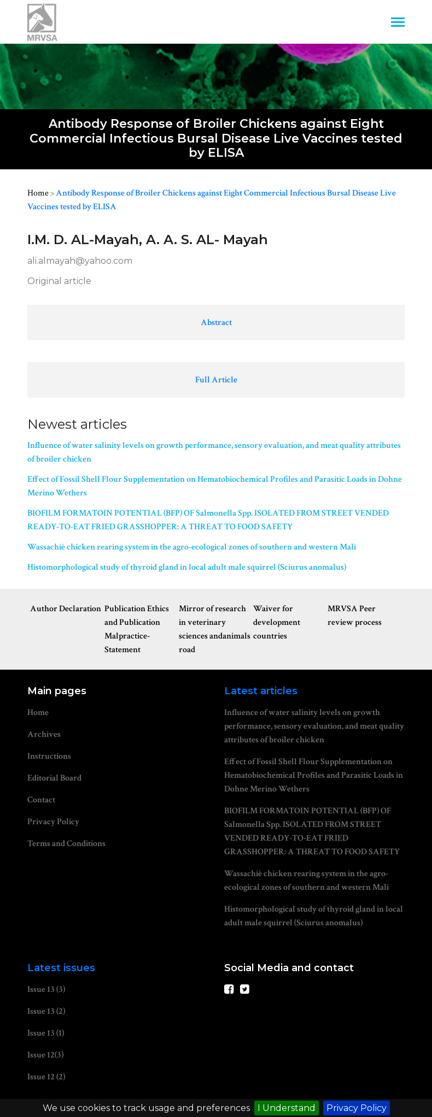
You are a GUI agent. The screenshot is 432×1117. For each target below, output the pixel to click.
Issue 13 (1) (45, 1033)
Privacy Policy (356, 1108)
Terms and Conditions (66, 843)
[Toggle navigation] (398, 23)
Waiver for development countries (276, 622)
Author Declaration (65, 608)
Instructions (49, 756)
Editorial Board (54, 778)
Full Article (216, 380)
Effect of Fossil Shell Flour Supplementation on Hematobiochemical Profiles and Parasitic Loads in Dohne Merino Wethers (214, 486)
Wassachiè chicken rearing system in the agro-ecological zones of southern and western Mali (191, 547)
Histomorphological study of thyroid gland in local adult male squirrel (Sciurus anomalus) (186, 567)
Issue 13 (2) (46, 1011)
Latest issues (61, 968)
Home (38, 193)
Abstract (216, 322)
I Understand (287, 1108)
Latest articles (260, 691)
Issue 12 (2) (46, 1077)
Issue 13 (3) (46, 989)
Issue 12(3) (45, 1055)
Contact (41, 800)
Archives (44, 734)
